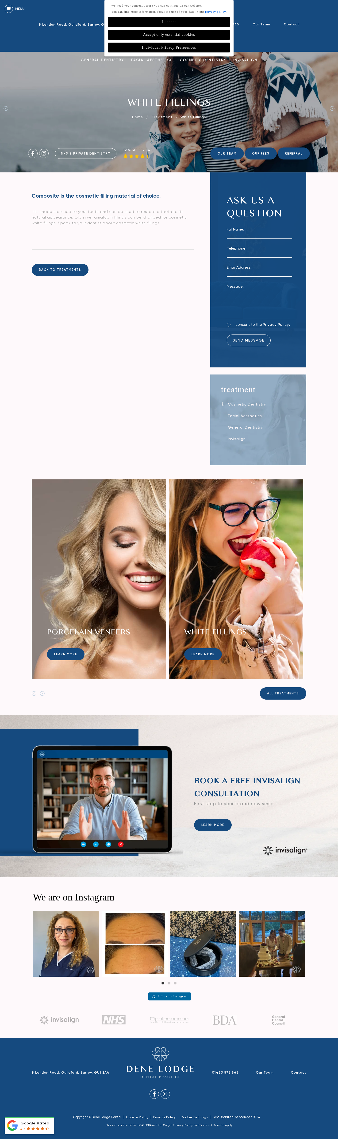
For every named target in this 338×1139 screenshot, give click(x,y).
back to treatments (60, 269)
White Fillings (193, 117)
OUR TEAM (227, 153)
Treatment (163, 117)
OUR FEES (260, 153)
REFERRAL (294, 153)
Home (137, 117)
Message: (235, 286)
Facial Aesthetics (152, 60)
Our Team (261, 24)
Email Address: (239, 267)
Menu (14, 9)
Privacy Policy (276, 324)
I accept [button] (169, 22)
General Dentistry (102, 60)
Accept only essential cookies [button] (169, 34)
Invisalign (245, 60)
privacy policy (215, 11)
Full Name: (235, 229)
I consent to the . (262, 324)
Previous (6, 108)
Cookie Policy (137, 1117)
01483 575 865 (225, 1073)
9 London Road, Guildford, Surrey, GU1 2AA (77, 25)
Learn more (65, 654)
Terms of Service (212, 1125)
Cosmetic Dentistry (203, 60)
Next (332, 108)
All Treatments (283, 693)
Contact (291, 24)
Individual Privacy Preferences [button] (169, 47)
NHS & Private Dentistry (85, 153)
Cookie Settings (194, 1117)
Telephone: (236, 248)
